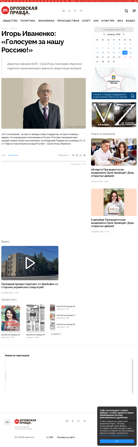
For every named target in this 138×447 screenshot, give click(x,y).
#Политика (13, 155)
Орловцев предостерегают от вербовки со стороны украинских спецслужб (28, 286)
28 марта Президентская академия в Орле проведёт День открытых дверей (113, 173)
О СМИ (49, 437)
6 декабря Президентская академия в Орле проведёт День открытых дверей (113, 224)
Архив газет (9, 300)
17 (119, 52)
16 (114, 52)
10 (119, 48)
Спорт (86, 20)
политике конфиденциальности (114, 435)
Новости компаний (103, 134)
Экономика (46, 20)
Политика (28, 20)
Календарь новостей (113, 30)
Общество (10, 20)
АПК (96, 20)
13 (97, 52)
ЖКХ (120, 20)
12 (130, 48)
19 (130, 52)
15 (108, 52)
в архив (56, 335)
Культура (107, 20)
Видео (130, 20)
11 (125, 48)
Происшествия (68, 20)
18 (125, 52)
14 (103, 52)
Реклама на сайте (66, 437)
